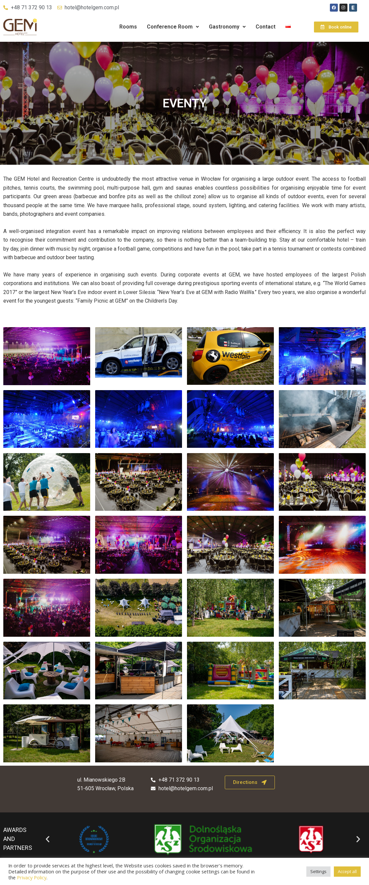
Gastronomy (227, 27)
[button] (173, 26)
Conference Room (173, 27)
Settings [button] (318, 871)
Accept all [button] (347, 871)
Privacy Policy (31, 877)
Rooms (128, 27)
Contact (266, 27)
